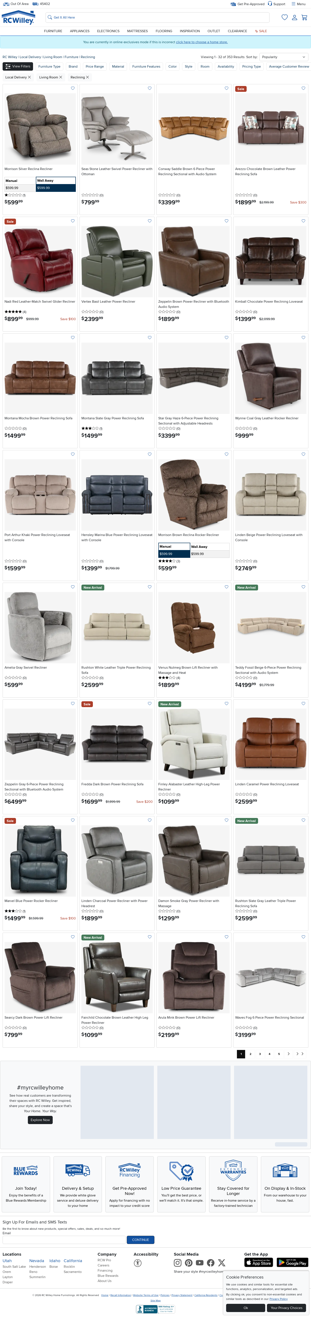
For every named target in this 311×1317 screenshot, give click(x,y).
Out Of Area (16, 4)
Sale (261, 31)
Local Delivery (31, 57)
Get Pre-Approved (248, 4)
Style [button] (188, 66)
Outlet (214, 31)
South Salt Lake (14, 1267)
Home (104, 1295)
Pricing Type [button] (251, 66)
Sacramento (73, 1272)
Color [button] (172, 66)
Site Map (156, 1300)
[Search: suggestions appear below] (157, 17)
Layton (8, 1277)
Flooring (164, 31)
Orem (7, 1272)
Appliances (79, 31)
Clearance (237, 31)
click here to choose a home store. (202, 42)
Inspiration (190, 31)
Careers (103, 1265)
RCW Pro (104, 1260)
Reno (33, 1272)
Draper (8, 1282)
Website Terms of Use (146, 1295)
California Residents (205, 1295)
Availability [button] (226, 66)
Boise (53, 1267)
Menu (298, 4)
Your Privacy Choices (286, 1308)
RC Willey (10, 57)
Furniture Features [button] (146, 66)
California (73, 1260)
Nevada (36, 1260)
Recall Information (120, 1295)
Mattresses (137, 31)
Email (7, 1233)
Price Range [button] (95, 66)
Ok (246, 1308)
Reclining (88, 57)
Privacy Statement (181, 1295)
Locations (12, 1254)
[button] (18, 66)
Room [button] (205, 66)
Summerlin (37, 1277)
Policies (165, 1295)
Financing (105, 1270)
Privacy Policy (279, 1299)
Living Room (53, 57)
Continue (140, 1240)
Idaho (54, 1260)
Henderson (37, 1267)
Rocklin (69, 1267)
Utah (7, 1260)
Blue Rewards (108, 1276)
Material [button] (118, 66)
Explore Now (40, 1120)
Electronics (108, 31)
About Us (104, 1281)
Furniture (53, 31)
